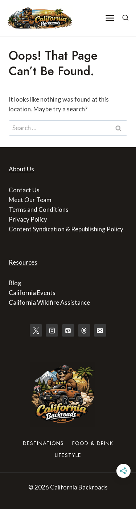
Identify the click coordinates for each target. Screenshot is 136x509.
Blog (15, 283)
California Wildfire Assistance (49, 302)
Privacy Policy (28, 219)
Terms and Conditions (39, 209)
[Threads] (84, 330)
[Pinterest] (68, 330)
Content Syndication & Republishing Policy (66, 229)
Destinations (43, 443)
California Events (32, 292)
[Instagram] (52, 330)
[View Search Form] (125, 18)
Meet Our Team (30, 200)
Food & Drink (92, 443)
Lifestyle (68, 455)
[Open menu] (110, 18)
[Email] (100, 330)
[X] (36, 330)
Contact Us (24, 190)
